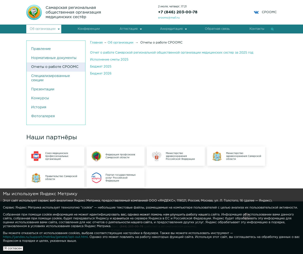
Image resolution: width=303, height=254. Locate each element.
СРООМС (265, 12)
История (38, 107)
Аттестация (129, 28)
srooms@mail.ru (169, 18)
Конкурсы (40, 98)
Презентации (42, 89)
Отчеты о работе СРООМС (54, 66)
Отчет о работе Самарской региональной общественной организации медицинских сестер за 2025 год (171, 52)
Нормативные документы (54, 58)
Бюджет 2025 (100, 66)
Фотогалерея (43, 116)
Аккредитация (171, 28)
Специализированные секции (50, 78)
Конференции (89, 28)
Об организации (42, 28)
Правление (41, 48)
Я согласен (13, 248)
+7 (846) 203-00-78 (177, 12)
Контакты (256, 28)
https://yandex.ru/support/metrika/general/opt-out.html (45, 237)
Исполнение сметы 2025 (109, 59)
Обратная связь (217, 28)
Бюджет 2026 (100, 73)
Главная (96, 42)
